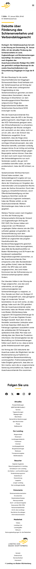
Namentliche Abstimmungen (18, 419)
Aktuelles (18, 402)
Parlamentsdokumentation (18, 493)
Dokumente (18, 490)
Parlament (18, 437)
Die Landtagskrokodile (18, 485)
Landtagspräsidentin (18, 439)
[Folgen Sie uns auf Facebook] (6, 394)
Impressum (18, 560)
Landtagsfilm (18, 527)
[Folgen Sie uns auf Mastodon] (29, 394)
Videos (18, 523)
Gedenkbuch (18, 475)
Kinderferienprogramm (18, 473)
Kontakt (18, 553)
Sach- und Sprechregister (18, 503)
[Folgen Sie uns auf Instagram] (24, 394)
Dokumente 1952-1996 (18, 505)
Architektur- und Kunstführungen (18, 471)
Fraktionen (18, 441)
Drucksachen (18, 495)
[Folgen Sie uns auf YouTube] (18, 394)
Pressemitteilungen (18, 405)
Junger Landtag (18, 483)
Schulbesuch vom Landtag (18, 468)
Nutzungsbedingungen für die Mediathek (18, 532)
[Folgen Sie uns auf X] (12, 394)
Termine (18, 409)
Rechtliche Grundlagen (18, 512)
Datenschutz (18, 555)
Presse (18, 424)
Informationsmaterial (18, 514)
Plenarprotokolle (18, 500)
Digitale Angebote (18, 464)
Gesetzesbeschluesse (18, 498)
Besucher (18, 461)
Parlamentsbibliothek (18, 507)
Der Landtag (18, 431)
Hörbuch (18, 530)
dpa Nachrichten (18, 421)
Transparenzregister (18, 453)
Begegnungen (18, 414)
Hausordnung (18, 478)
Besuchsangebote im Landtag (18, 466)
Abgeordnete (18, 434)
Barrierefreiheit (18, 558)
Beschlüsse (18, 416)
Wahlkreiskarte (18, 455)
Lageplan (18, 480)
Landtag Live (18, 525)
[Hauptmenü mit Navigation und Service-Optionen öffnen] (33, 5)
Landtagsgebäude (18, 446)
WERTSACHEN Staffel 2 (18, 407)
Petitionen (18, 451)
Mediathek (18, 519)
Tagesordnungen (18, 412)
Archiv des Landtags (18, 510)
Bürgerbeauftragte (18, 448)
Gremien (18, 444)
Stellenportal (18, 426)
